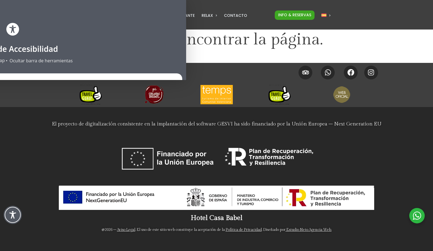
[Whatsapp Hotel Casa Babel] (328, 72)
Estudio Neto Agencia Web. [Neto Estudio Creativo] (309, 230)
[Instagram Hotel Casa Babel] (371, 72)
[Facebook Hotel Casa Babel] (351, 72)
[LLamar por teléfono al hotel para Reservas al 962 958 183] (112, 16)
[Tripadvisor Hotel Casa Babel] (305, 72)
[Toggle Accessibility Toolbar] (12, 214)
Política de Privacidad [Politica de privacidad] (244, 230)
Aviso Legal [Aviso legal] (126, 230)
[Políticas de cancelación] (177, 75)
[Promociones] (177, 69)
